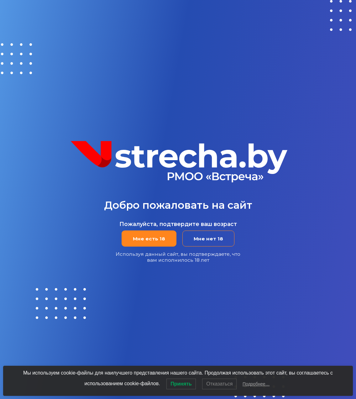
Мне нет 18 (208, 239)
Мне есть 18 (149, 239)
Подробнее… (256, 383)
